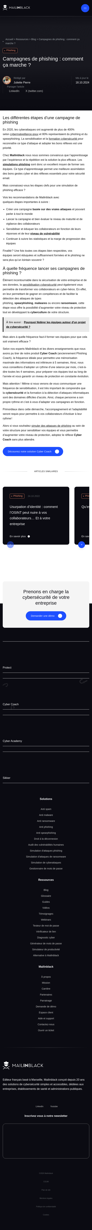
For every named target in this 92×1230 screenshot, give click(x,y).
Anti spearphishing (46, 832)
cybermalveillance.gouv (24, 134)
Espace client (46, 1012)
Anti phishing (46, 827)
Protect (7, 667)
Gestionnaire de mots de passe (46, 868)
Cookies (46, 1215)
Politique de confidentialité (46, 1207)
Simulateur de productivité (46, 949)
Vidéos (46, 907)
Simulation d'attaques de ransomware (46, 856)
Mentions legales (46, 1198)
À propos (46, 976)
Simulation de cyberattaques (46, 862)
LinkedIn (39, 1106)
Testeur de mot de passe (46, 925)
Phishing (11, 50)
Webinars (46, 919)
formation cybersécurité (63, 138)
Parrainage (46, 1000)
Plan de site (45, 1190)
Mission (46, 982)
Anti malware (46, 815)
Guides (46, 901)
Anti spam (46, 809)
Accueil (9, 39)
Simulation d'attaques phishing (46, 850)
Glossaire (46, 896)
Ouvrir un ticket (46, 1030)
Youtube (54, 1106)
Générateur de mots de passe (46, 943)
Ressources (22, 39)
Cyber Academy (12, 741)
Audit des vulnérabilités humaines (46, 844)
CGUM (46, 1182)
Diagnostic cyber (46, 937)
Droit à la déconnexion (46, 838)
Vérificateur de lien (46, 931)
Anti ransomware (46, 821)
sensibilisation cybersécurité (40, 284)
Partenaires (46, 994)
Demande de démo (46, 1006)
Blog (33, 39)
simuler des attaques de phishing (51, 425)
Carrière (46, 988)
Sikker (6, 777)
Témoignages (46, 913)
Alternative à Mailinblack (46, 955)
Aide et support (46, 1018)
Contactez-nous (46, 1024)
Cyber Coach (11, 704)
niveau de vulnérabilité (45, 233)
